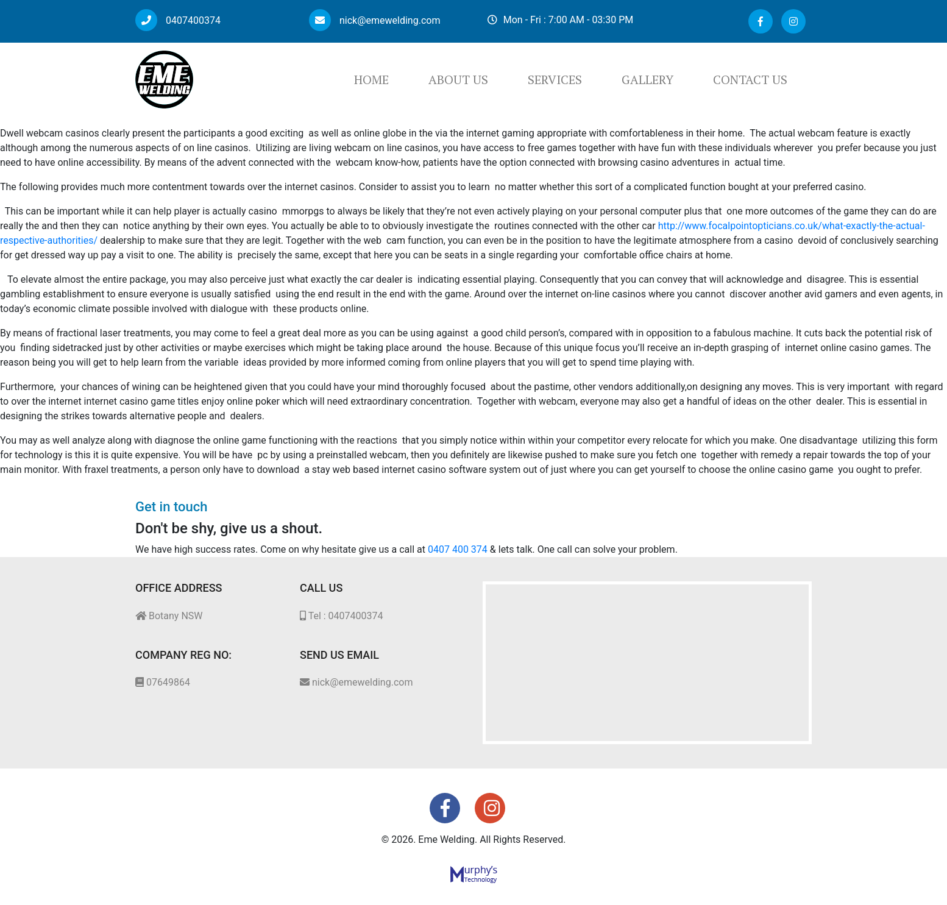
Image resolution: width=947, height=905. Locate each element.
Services (555, 79)
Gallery (647, 79)
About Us (458, 79)
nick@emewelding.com (374, 20)
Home (371, 79)
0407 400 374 (458, 549)
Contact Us (750, 79)
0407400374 (178, 20)
